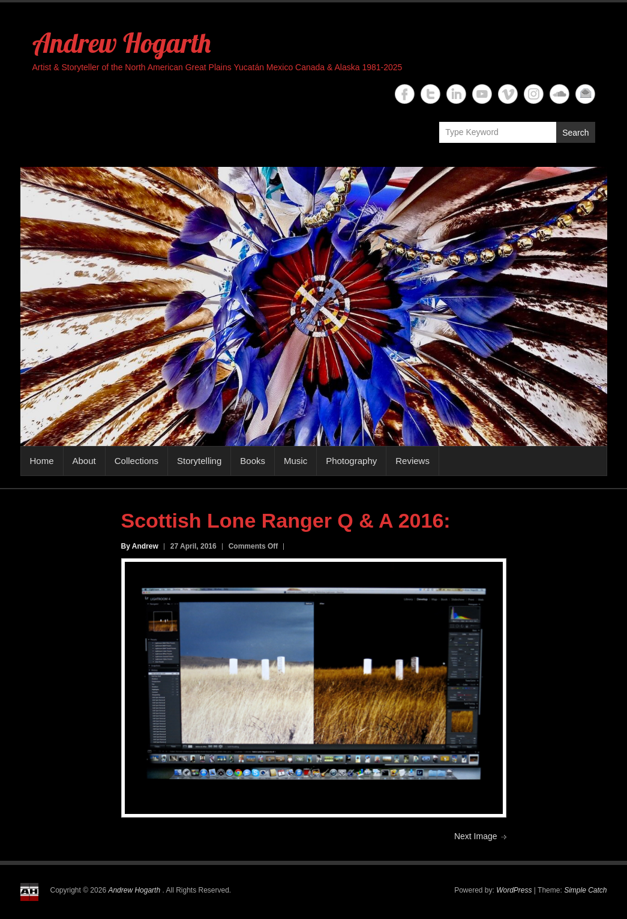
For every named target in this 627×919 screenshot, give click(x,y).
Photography (351, 461)
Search (575, 132)
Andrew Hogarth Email (585, 94)
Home (42, 461)
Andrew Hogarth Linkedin (456, 94)
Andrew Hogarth (121, 42)
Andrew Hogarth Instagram (534, 94)
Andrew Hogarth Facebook (405, 94)
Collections (136, 461)
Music (295, 461)
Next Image (475, 836)
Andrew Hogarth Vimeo (508, 94)
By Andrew (139, 546)
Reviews (412, 461)
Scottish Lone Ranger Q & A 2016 (282, 520)
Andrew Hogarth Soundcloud (559, 94)
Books (252, 461)
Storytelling (199, 461)
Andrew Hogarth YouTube (482, 94)
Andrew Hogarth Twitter (430, 94)
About (84, 461)
